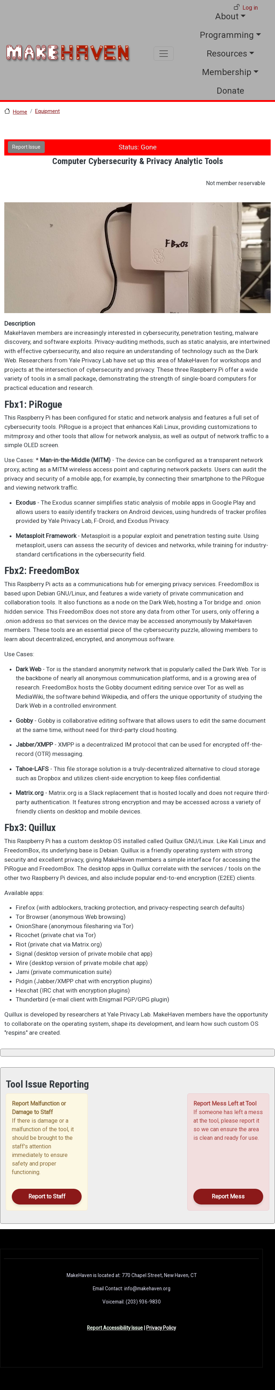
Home (20, 112)
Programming (227, 35)
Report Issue (26, 147)
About (226, 16)
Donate (230, 91)
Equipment (47, 111)
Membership (226, 72)
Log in (250, 7)
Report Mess (228, 1196)
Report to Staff (47, 1196)
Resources (227, 54)
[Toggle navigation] (164, 53)
